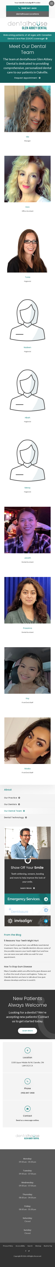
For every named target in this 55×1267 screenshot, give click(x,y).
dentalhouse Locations (27, 14)
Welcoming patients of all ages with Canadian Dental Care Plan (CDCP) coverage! (27, 37)
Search (30, 1246)
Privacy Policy (8, 1246)
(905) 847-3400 (29, 8)
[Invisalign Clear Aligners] (27, 920)
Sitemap (38, 1246)
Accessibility (20, 1246)
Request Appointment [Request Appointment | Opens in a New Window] (26, 78)
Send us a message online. (27, 1120)
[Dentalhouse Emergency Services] (27, 899)
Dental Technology (14, 817)
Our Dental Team (13, 811)
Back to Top (48, 1246)
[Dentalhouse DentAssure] (27, 910)
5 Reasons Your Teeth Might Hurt (21, 940)
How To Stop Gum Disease (18, 966)
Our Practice (10, 797)
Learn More (27, 1030)
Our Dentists (10, 804)
